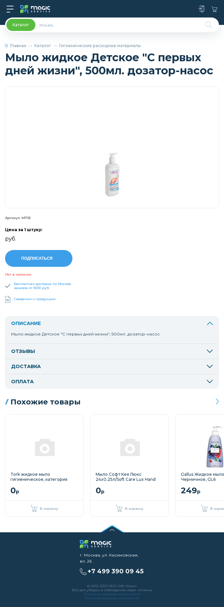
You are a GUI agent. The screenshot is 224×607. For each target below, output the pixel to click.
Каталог (42, 45)
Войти (201, 9)
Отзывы (112, 350)
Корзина (214, 9)
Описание (112, 322)
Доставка (112, 365)
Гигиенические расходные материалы (100, 45)
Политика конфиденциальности (112, 593)
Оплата (112, 381)
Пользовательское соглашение (112, 597)
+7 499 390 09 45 (115, 570)
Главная (15, 45)
